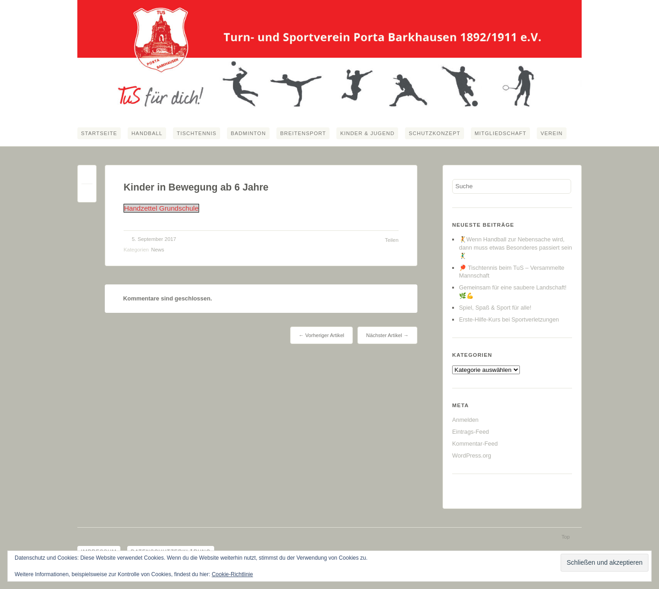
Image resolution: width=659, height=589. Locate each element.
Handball (146, 133)
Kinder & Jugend (367, 133)
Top (566, 537)
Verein (551, 133)
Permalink (86, 176)
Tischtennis (196, 133)
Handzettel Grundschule (161, 208)
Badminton (248, 133)
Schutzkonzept (434, 133)
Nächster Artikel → (387, 335)
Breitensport (303, 133)
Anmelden (465, 419)
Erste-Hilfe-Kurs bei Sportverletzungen (509, 319)
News (157, 249)
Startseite (99, 133)
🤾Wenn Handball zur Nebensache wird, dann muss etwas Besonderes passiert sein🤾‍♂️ (515, 247)
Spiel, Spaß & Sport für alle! (495, 307)
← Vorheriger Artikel (321, 335)
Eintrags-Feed (470, 431)
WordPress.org (471, 455)
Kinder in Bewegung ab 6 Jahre (196, 187)
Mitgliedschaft (500, 133)
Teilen (392, 240)
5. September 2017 (154, 239)
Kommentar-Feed (475, 443)
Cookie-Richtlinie (232, 574)
